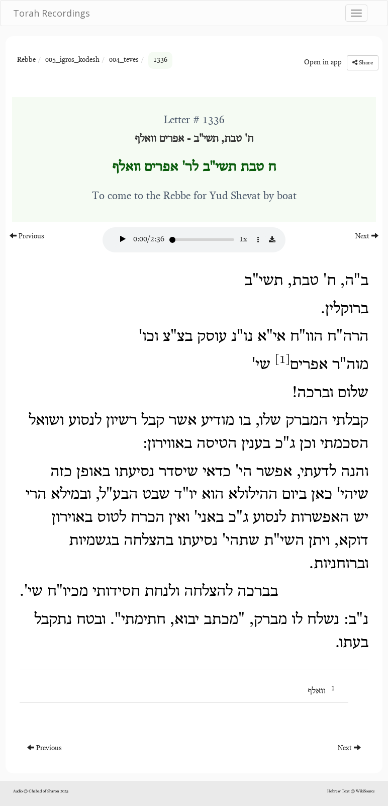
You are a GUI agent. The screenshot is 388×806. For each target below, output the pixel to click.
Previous (27, 236)
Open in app (323, 62)
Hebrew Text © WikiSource (351, 791)
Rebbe (26, 60)
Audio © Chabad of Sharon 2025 (40, 791)
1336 (160, 60)
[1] (282, 360)
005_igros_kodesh (72, 60)
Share (362, 62)
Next (366, 236)
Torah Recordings (51, 13)
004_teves (124, 60)
